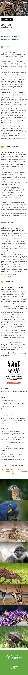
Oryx (14, 594)
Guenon (14, 552)
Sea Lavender (14, 616)
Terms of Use (14, 669)
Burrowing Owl (14, 531)
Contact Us (14, 667)
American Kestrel (14, 489)
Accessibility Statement (14, 672)
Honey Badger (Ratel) (14, 637)
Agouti (14, 573)
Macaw (14, 510)
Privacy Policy (14, 668)
